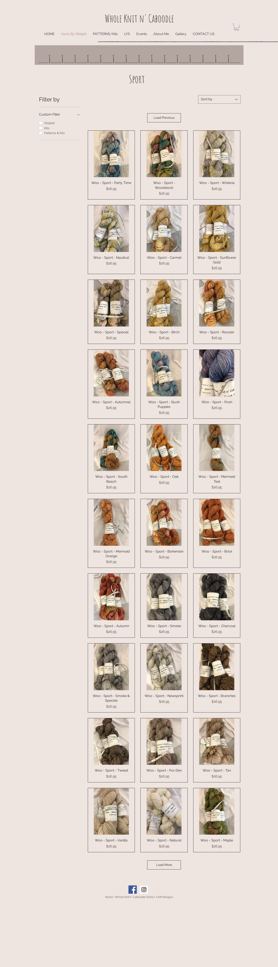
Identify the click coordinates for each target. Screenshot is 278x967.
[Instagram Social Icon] (144, 889)
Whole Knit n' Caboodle (139, 18)
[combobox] (219, 99)
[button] (236, 27)
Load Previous (164, 118)
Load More (164, 865)
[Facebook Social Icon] (132, 889)
